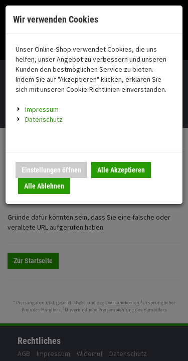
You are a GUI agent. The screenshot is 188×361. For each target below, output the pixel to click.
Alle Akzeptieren (121, 170)
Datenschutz (44, 119)
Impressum (42, 109)
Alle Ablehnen (44, 186)
